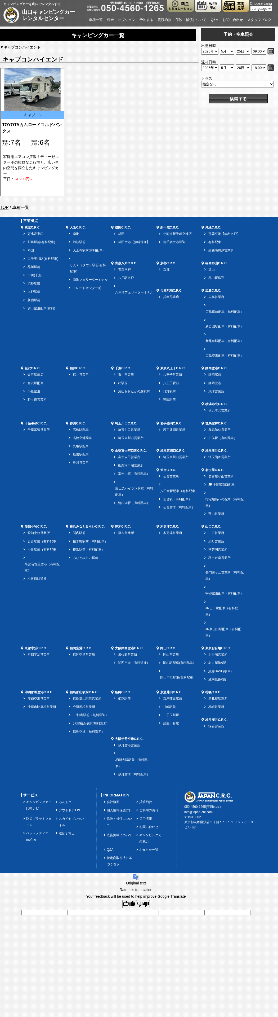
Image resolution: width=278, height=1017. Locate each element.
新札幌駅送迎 (217, 698)
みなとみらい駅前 (85, 558)
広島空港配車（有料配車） (224, 355)
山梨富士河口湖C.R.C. (131, 451)
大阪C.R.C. (78, 227)
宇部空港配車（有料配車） (224, 593)
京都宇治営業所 (39, 654)
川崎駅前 (169, 707)
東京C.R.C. (33, 227)
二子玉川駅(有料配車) (43, 259)
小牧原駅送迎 (37, 579)
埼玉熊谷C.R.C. (216, 451)
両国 (31, 250)
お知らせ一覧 (148, 850)
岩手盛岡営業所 (174, 430)
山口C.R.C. (213, 526)
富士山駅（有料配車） (134, 474)
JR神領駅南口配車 (221, 484)
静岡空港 (214, 383)
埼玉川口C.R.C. (126, 423)
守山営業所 (216, 514)
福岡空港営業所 (84, 654)
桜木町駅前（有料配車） (90, 541)
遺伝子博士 (67, 833)
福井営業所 (81, 374)
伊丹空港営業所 (129, 745)
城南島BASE (217, 679)
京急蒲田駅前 (172, 698)
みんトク (65, 802)
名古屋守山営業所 (221, 476)
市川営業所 (126, 374)
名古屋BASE (217, 663)
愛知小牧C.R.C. (36, 526)
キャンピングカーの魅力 (152, 838)
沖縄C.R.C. (213, 227)
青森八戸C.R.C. (126, 263)
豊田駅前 (169, 399)
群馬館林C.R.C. (216, 423)
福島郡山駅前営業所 (87, 698)
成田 (121, 234)
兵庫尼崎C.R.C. (171, 290)
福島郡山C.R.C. (216, 263)
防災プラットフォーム (39, 822)
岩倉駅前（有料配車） (43, 541)
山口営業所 (216, 533)
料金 (110, 20)
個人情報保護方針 (119, 810)
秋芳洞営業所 (217, 549)
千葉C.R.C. (123, 368)
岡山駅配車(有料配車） (179, 663)
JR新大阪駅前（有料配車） (131, 763)
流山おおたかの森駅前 (134, 391)
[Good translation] (129, 904)
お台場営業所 (217, 654)
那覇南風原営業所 (221, 250)
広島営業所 (216, 297)
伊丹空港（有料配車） (134, 774)
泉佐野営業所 (127, 654)
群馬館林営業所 (219, 430)
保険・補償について (191, 20)
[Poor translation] (143, 904)
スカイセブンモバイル (71, 822)
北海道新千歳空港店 (177, 234)
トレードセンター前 (87, 288)
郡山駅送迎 (216, 278)
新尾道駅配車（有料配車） (224, 341)
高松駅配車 (81, 430)
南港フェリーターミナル (90, 280)
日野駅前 (169, 391)
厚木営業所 (126, 533)
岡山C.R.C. (168, 648)
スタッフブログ (259, 20)
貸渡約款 (164, 20)
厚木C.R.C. (123, 526)
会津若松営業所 (84, 707)
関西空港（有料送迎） (134, 663)
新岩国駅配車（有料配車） (224, 326)
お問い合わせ (232, 20)
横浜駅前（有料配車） (89, 549)
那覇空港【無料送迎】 (224, 234)
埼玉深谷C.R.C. (216, 720)
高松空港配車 (82, 438)
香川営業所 (81, 462)
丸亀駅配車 (81, 446)
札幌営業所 (216, 707)
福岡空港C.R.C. (81, 648)
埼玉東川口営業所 (131, 438)
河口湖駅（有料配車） (134, 503)
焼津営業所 (216, 391)
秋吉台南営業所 (219, 558)
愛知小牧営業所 (39, 533)
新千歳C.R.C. (169, 227)
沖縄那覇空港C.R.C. (39, 692)
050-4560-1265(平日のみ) (202, 807)
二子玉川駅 (171, 715)
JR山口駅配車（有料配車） (221, 611)
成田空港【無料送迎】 (134, 242)
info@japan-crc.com (198, 812)
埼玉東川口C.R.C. (173, 451)
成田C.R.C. (123, 227)
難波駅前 (79, 242)
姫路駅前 (124, 698)
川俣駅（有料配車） (222, 438)
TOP (4, 207)
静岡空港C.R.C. (216, 368)
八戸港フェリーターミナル (134, 292)
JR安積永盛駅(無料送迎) (90, 723)
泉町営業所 (216, 541)
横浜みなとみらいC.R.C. (87, 526)
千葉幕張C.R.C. (36, 423)
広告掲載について (119, 835)
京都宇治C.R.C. (36, 648)
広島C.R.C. (213, 290)
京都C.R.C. (168, 263)
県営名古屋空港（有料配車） (42, 567)
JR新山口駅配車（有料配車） (223, 632)
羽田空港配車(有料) (41, 308)
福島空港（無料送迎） (89, 732)
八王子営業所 (172, 374)
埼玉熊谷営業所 (219, 457)
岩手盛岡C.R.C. (171, 423)
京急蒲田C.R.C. (171, 692)
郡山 (211, 269)
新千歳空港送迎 (174, 242)
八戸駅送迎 (126, 278)
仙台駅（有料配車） (177, 499)
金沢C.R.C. (33, 368)
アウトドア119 (69, 810)
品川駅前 (34, 267)
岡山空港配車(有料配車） (178, 678)
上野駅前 (34, 291)
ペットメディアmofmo (37, 836)
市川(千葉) (35, 275)
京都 (166, 269)
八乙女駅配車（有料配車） (179, 491)
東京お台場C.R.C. (218, 648)
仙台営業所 (171, 476)
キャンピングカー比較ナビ (39, 805)
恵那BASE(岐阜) (220, 671)
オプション (126, 20)
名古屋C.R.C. (214, 470)
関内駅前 (79, 533)
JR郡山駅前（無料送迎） (91, 715)
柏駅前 (123, 383)
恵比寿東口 (35, 234)
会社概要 (113, 802)
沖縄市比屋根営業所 (42, 707)
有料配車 (214, 242)
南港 (76, 234)
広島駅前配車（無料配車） (224, 312)
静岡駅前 (214, 374)
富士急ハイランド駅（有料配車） (134, 491)
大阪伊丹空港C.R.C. (129, 739)
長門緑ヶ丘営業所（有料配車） (224, 576)
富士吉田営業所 (129, 457)
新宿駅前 (34, 300)
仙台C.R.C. (168, 470)
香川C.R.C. (78, 423)
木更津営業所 (172, 533)
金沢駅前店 (35, 374)
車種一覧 (96, 20)
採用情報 (145, 819)
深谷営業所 (216, 726)
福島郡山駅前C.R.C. (84, 692)
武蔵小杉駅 (171, 723)
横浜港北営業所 (219, 410)
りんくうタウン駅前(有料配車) (88, 268)
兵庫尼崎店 (171, 297)
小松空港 (34, 391)
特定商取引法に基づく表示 (119, 861)
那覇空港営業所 (39, 698)
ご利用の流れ (148, 810)
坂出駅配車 (81, 454)
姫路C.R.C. (123, 692)
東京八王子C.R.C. (173, 368)
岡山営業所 (171, 654)
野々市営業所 (37, 399)
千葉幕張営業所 (39, 430)
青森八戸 (124, 269)
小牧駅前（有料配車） (43, 549)
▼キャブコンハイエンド (20, 47)
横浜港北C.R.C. (216, 404)
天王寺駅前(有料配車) (88, 250)
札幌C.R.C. (213, 692)
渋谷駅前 (34, 283)
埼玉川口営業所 (129, 430)
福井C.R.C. (78, 368)
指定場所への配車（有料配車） (224, 502)
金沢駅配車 (35, 383)
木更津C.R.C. (169, 526)
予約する (146, 20)
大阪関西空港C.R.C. (129, 648)
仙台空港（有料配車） (179, 507)
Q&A (214, 20)
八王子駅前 (171, 383)
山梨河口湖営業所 (131, 465)
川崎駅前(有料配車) (41, 242)
